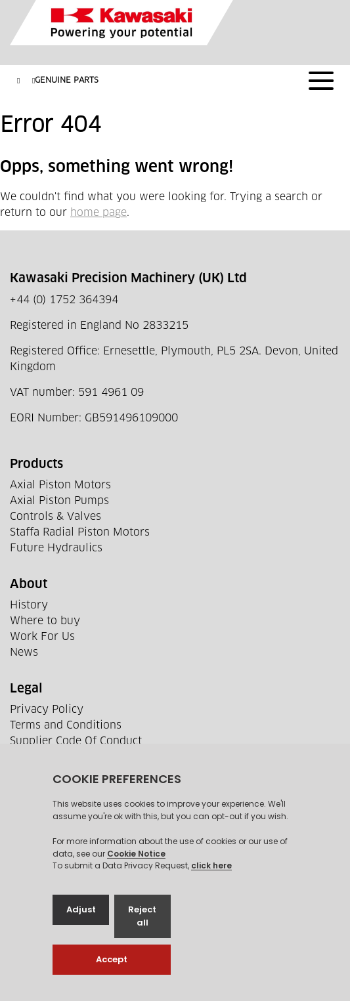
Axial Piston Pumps (59, 501)
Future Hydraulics (56, 548)
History (29, 605)
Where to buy (45, 621)
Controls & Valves (55, 516)
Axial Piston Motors (60, 485)
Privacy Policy (46, 709)
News (24, 652)
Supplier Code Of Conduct (76, 741)
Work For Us (42, 636)
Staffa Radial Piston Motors (80, 532)
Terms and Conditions (65, 725)
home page (98, 212)
